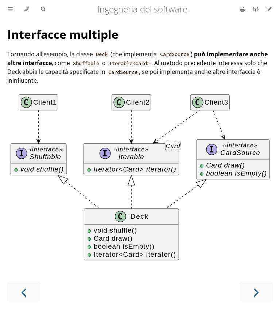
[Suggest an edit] (269, 9)
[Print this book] (243, 9)
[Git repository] (256, 9)
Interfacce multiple (62, 34)
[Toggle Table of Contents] (10, 9)
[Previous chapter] (23, 292)
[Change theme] (27, 9)
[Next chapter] (256, 292)
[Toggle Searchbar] (43, 9)
